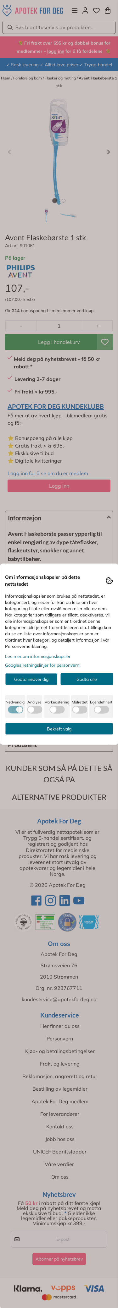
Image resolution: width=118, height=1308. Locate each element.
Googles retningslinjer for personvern (42, 665)
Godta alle (86, 679)
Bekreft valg (59, 728)
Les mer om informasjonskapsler (37, 656)
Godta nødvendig (31, 679)
